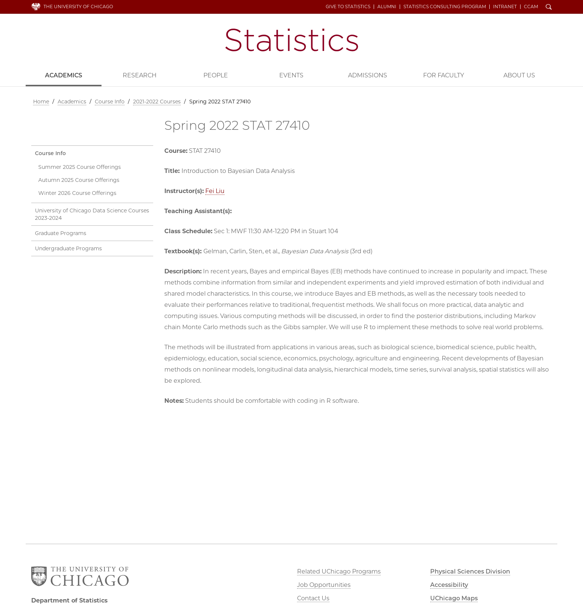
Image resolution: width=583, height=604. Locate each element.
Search (549, 7)
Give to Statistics (348, 6)
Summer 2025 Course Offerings (79, 167)
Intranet (505, 6)
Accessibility (449, 584)
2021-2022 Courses (157, 101)
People (215, 75)
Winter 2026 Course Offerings (77, 193)
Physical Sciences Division (470, 571)
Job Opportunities (324, 584)
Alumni (386, 6)
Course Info (110, 101)
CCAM (531, 6)
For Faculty (443, 75)
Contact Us (313, 598)
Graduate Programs (60, 233)
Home (41, 101)
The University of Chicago (78, 6)
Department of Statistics (291, 40)
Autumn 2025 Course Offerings (78, 180)
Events (291, 75)
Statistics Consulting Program (444, 6)
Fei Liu (215, 191)
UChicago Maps (454, 598)
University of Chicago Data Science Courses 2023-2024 (92, 214)
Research (140, 75)
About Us (519, 75)
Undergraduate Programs (68, 248)
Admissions (367, 75)
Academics (63, 75)
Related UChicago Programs (339, 571)
